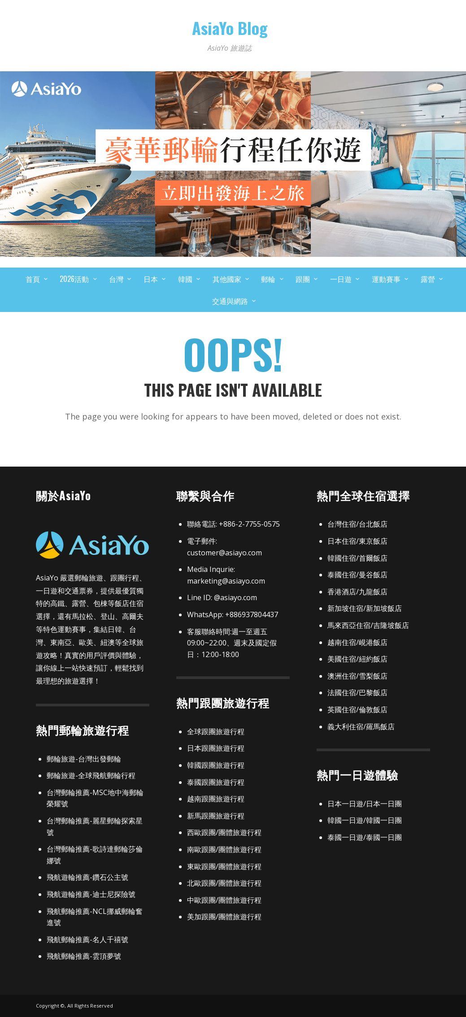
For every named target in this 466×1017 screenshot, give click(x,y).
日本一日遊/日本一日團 (364, 804)
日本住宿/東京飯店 (357, 541)
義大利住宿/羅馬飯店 (361, 726)
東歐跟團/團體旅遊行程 (224, 866)
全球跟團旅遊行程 (215, 731)
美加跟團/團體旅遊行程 (224, 917)
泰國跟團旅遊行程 (215, 782)
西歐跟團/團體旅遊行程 (224, 832)
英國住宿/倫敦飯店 (357, 709)
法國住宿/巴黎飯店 (357, 692)
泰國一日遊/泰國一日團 (364, 837)
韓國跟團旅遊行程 (215, 765)
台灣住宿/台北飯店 (357, 524)
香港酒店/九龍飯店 (357, 592)
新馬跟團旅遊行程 (215, 816)
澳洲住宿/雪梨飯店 (357, 676)
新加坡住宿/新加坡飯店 (364, 608)
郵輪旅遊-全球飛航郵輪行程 (91, 775)
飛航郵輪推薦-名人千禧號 (87, 939)
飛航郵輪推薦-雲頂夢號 (84, 956)
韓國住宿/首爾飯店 (357, 558)
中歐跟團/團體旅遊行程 (224, 900)
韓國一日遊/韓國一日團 (364, 820)
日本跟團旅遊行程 (215, 748)
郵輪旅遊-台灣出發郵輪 (84, 759)
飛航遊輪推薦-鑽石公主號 (87, 877)
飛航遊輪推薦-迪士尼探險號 (91, 894)
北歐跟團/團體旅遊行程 (224, 883)
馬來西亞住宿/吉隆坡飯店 (368, 625)
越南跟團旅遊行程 (215, 799)
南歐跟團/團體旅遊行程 (224, 849)
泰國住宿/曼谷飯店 (357, 575)
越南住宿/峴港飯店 (357, 642)
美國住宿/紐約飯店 (357, 659)
